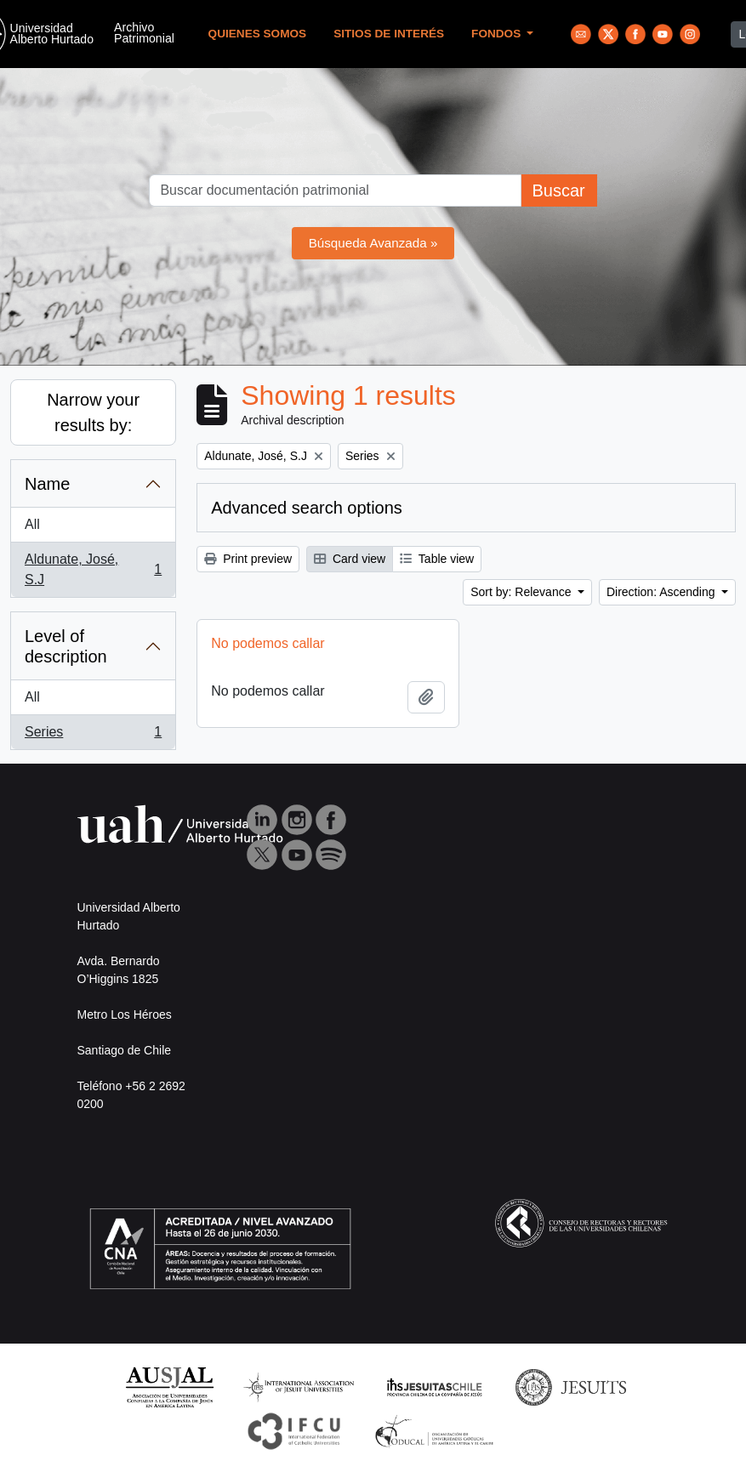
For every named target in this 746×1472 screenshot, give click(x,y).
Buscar (558, 190)
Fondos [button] (497, 33)
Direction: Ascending (662, 592)
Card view (349, 558)
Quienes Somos (257, 33)
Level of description (66, 646)
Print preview (248, 558)
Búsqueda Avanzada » (373, 243)
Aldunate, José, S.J (93, 569)
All (32, 524)
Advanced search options (306, 507)
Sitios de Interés (388, 33)
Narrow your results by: (93, 412)
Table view (437, 558)
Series (93, 735)
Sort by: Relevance (522, 592)
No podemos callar (267, 643)
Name (47, 484)
